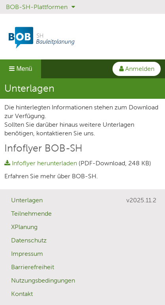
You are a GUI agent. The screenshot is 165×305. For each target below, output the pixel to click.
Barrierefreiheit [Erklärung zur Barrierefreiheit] (32, 267)
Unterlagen (27, 200)
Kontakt (22, 293)
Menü (20, 68)
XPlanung (24, 227)
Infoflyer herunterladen (41, 163)
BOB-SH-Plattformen (40, 7)
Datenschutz (29, 240)
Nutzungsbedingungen (43, 280)
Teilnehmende (31, 213)
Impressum (27, 253)
